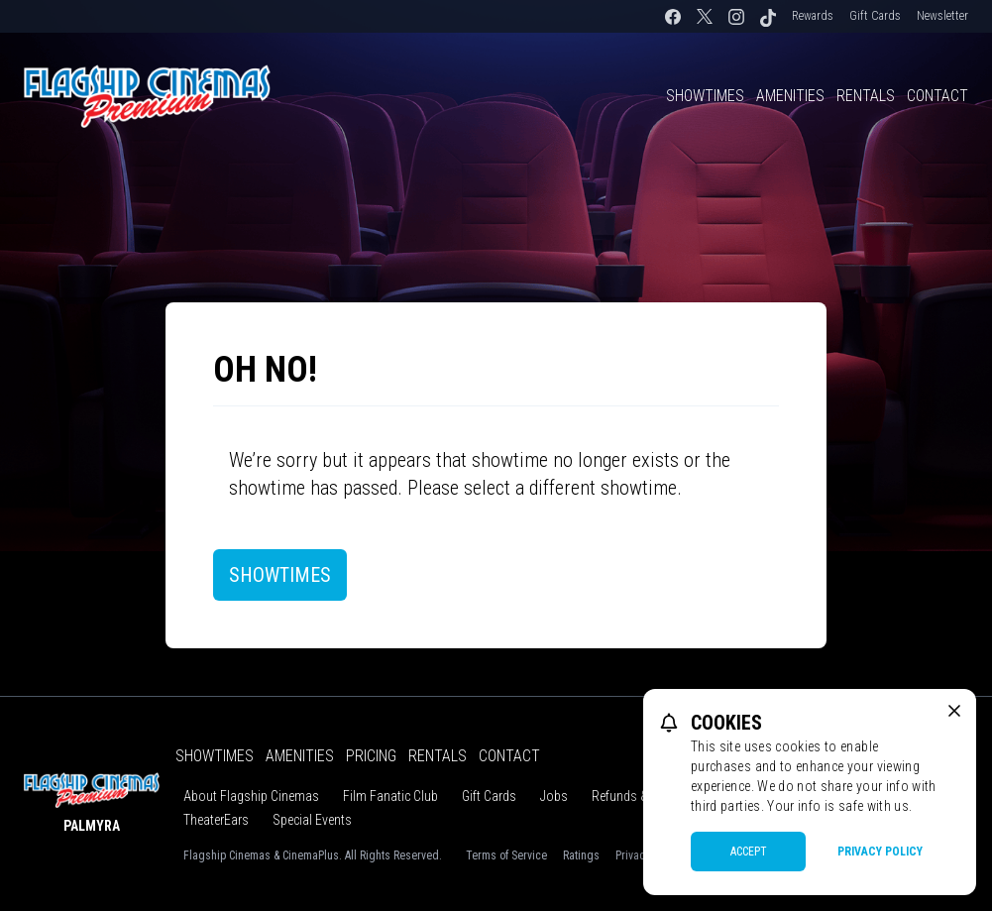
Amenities (790, 95)
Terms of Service (506, 855)
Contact (937, 95)
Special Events (312, 820)
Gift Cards (875, 16)
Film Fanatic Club (390, 796)
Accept (748, 851)
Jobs (554, 796)
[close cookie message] (954, 711)
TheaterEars (216, 820)
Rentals (865, 95)
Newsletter (942, 16)
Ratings (581, 855)
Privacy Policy (880, 851)
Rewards (812, 16)
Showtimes (705, 95)
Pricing (371, 755)
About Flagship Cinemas (251, 796)
